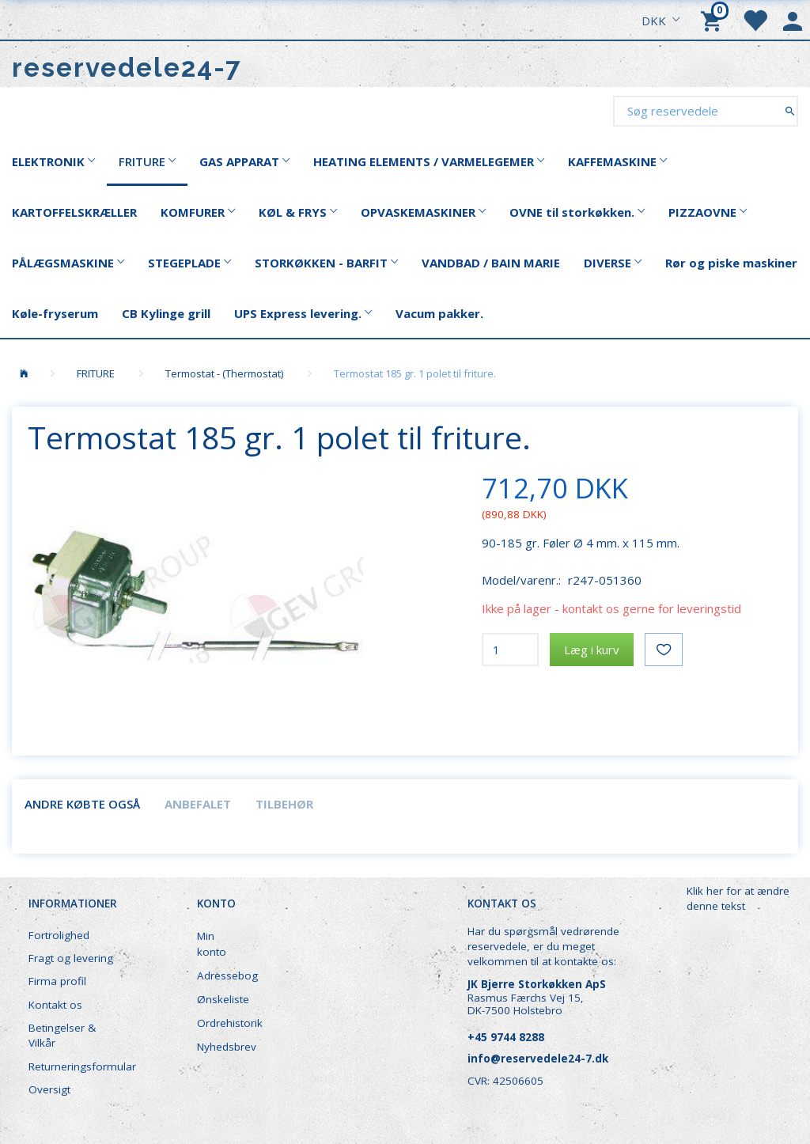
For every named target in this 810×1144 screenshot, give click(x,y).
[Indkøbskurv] (713, 20)
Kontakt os (55, 1005)
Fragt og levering (70, 958)
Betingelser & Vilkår (62, 1035)
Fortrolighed (58, 935)
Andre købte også (82, 804)
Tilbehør (284, 804)
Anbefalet (198, 804)
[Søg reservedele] (789, 110)
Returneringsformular (80, 1066)
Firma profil (57, 981)
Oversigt (49, 1089)
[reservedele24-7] (127, 67)
